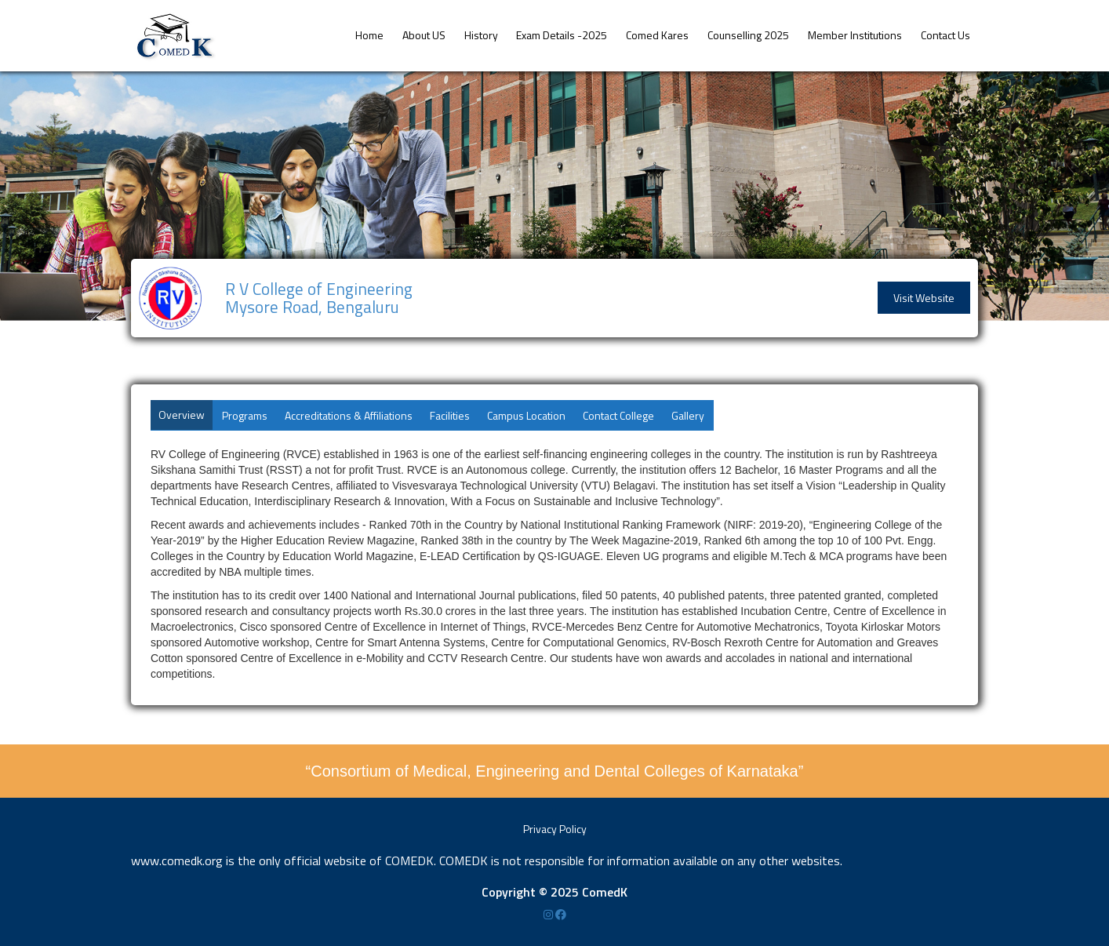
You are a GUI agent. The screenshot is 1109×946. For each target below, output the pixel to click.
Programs (244, 415)
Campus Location (526, 415)
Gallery (687, 415)
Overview (181, 414)
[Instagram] (549, 914)
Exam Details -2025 (561, 35)
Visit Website (923, 297)
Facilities (450, 415)
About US (423, 35)
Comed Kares (657, 35)
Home (369, 35)
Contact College (618, 415)
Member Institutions (855, 35)
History (481, 35)
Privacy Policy (555, 828)
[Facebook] (560, 914)
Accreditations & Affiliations (349, 415)
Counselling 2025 (748, 35)
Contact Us (945, 35)
